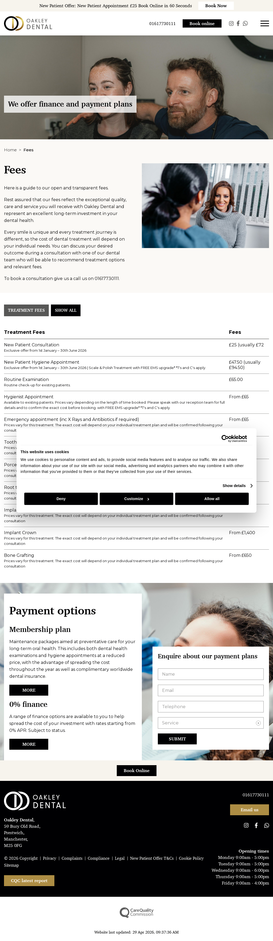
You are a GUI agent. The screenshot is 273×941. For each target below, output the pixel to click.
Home (10, 149)
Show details (234, 486)
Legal (120, 858)
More (28, 690)
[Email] (211, 690)
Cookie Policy (191, 858)
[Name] (211, 674)
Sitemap (11, 865)
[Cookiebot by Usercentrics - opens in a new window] (223, 438)
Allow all (212, 499)
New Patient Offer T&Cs (152, 858)
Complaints (72, 858)
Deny (61, 499)
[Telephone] (211, 706)
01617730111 (107, 278)
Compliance (99, 858)
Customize (136, 499)
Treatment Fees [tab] (26, 310)
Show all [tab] (66, 310)
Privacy (49, 858)
